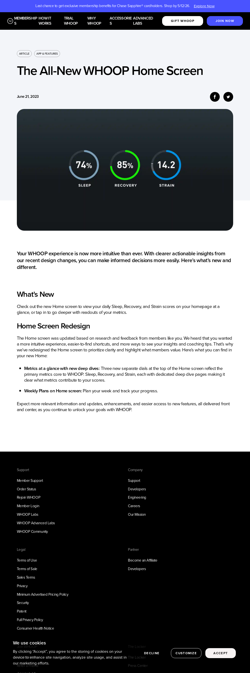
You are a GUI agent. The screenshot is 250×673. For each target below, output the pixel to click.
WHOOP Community (32, 531)
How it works (45, 21)
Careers (134, 506)
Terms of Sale (27, 569)
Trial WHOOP (71, 21)
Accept (220, 654)
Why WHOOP (94, 21)
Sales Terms (26, 577)
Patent (21, 611)
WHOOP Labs (27, 514)
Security (23, 602)
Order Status (26, 489)
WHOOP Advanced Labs (36, 523)
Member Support (30, 480)
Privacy (22, 586)
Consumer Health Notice (35, 628)
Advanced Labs (143, 21)
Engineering (137, 497)
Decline (151, 654)
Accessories (121, 21)
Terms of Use (27, 560)
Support (134, 480)
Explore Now (204, 6)
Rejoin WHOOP (29, 497)
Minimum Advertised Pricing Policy (42, 594)
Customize (186, 654)
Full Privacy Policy (30, 620)
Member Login (28, 506)
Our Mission (137, 514)
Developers (137, 489)
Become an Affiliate (142, 560)
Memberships (25, 21)
